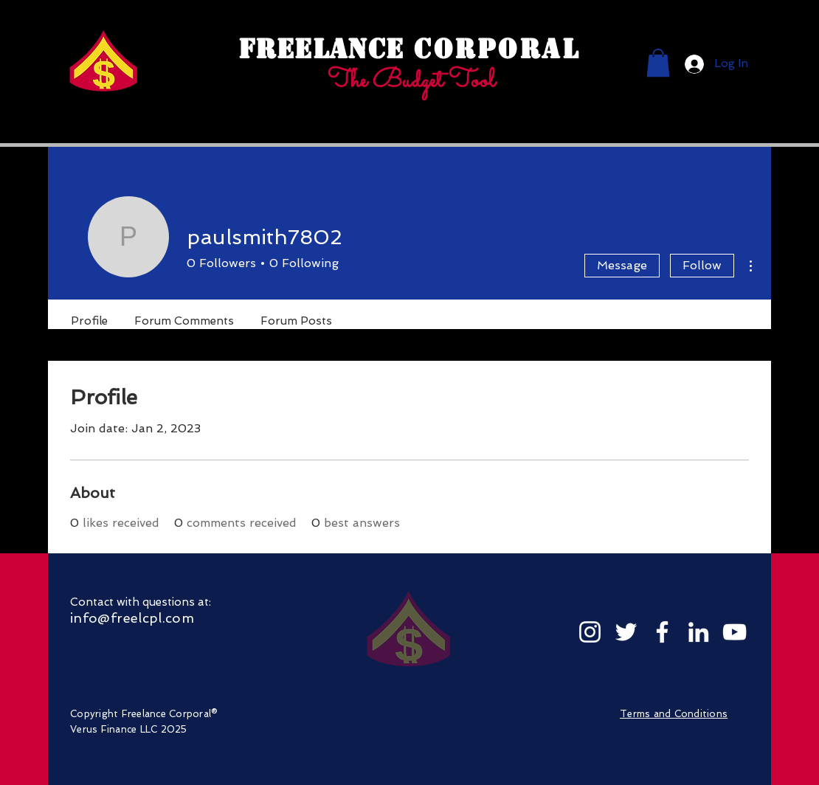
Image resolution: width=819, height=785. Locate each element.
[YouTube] (734, 632)
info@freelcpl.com (132, 618)
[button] (658, 63)
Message (622, 265)
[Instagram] (590, 632)
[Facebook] (662, 632)
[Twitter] (626, 632)
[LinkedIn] (698, 632)
